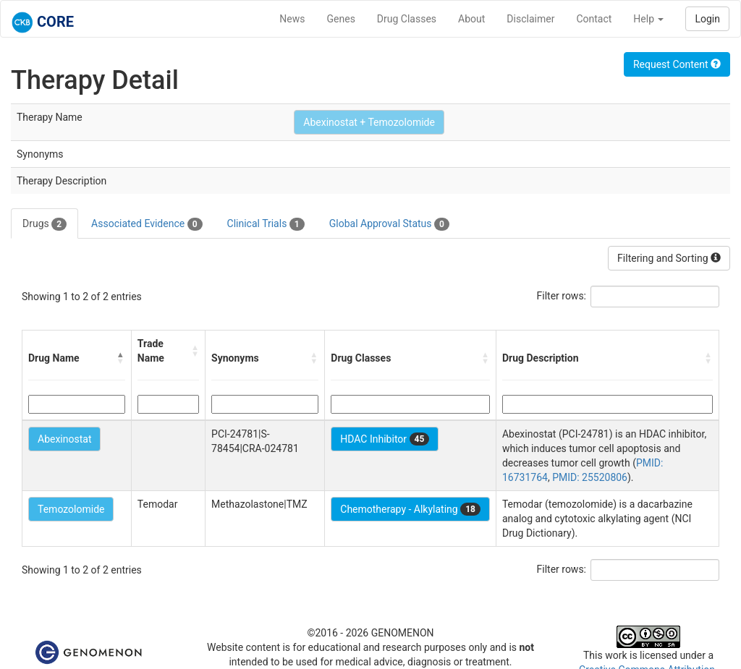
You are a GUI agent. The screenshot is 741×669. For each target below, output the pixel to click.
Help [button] (648, 19)
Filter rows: (562, 296)
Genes (341, 19)
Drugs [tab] (44, 224)
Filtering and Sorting (669, 258)
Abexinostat (64, 439)
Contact (593, 19)
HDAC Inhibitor (384, 439)
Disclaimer (530, 19)
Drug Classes (406, 19)
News (292, 19)
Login (707, 19)
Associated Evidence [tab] (146, 224)
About (471, 19)
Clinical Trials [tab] (266, 224)
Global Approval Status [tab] (389, 224)
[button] (121, 358)
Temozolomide (71, 509)
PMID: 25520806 (589, 477)
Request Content (677, 64)
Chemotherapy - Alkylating (410, 509)
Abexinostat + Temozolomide (369, 122)
